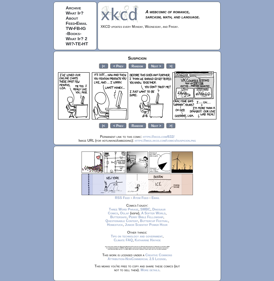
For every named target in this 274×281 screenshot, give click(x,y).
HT (85, 43)
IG (83, 28)
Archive (73, 7)
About (72, 18)
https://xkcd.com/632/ (158, 136)
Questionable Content (121, 221)
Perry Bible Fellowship (146, 217)
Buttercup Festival (154, 221)
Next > (156, 66)
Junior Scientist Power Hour (146, 225)
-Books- (73, 33)
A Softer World (153, 213)
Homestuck (115, 225)
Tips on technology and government (137, 236)
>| (170, 66)
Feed (70, 23)
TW (69, 28)
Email (81, 23)
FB (77, 28)
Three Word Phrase (123, 209)
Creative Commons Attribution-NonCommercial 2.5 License (139, 257)
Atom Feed (141, 198)
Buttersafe (118, 217)
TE (78, 43)
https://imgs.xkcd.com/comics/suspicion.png (165, 140)
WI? (70, 43)
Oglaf (124, 213)
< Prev (118, 66)
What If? (74, 12)
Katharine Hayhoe (148, 240)
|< (103, 66)
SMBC (145, 209)
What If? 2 (76, 38)
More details (150, 270)
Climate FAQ (123, 240)
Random (137, 66)
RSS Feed (122, 198)
